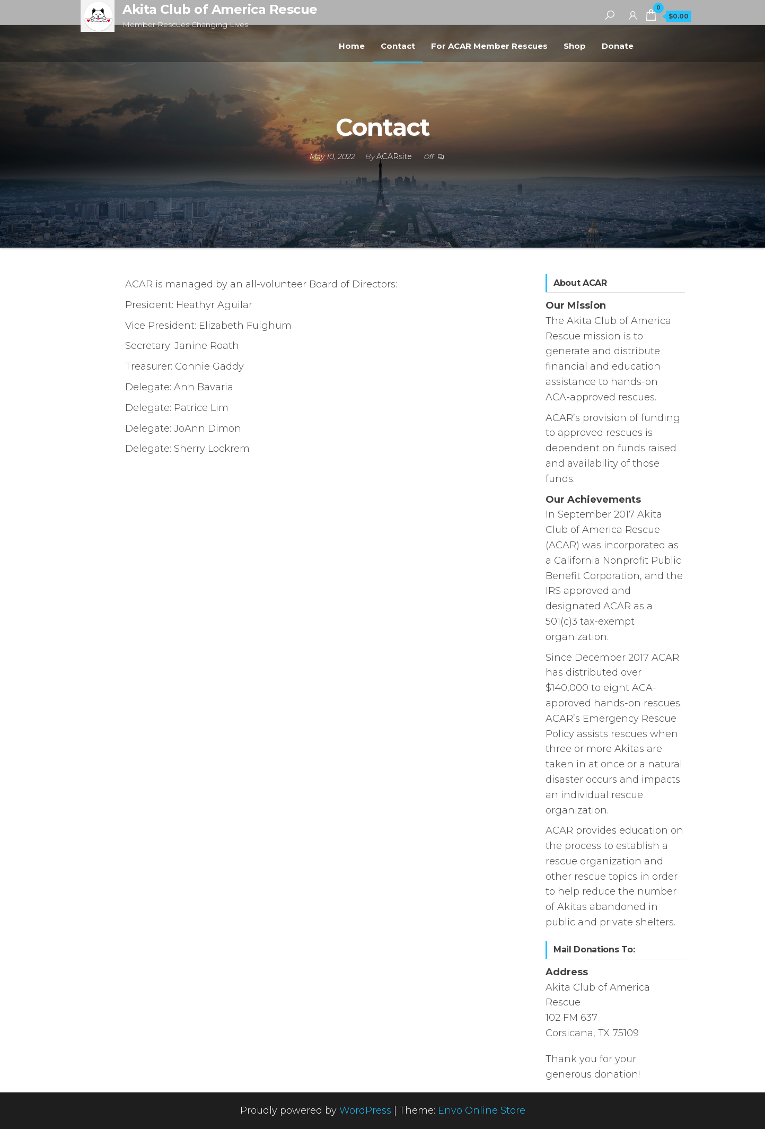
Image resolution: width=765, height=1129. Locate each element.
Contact (398, 46)
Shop (575, 46)
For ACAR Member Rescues (489, 46)
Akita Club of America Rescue (220, 9)
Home (352, 46)
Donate (618, 46)
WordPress (365, 1110)
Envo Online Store (481, 1110)
